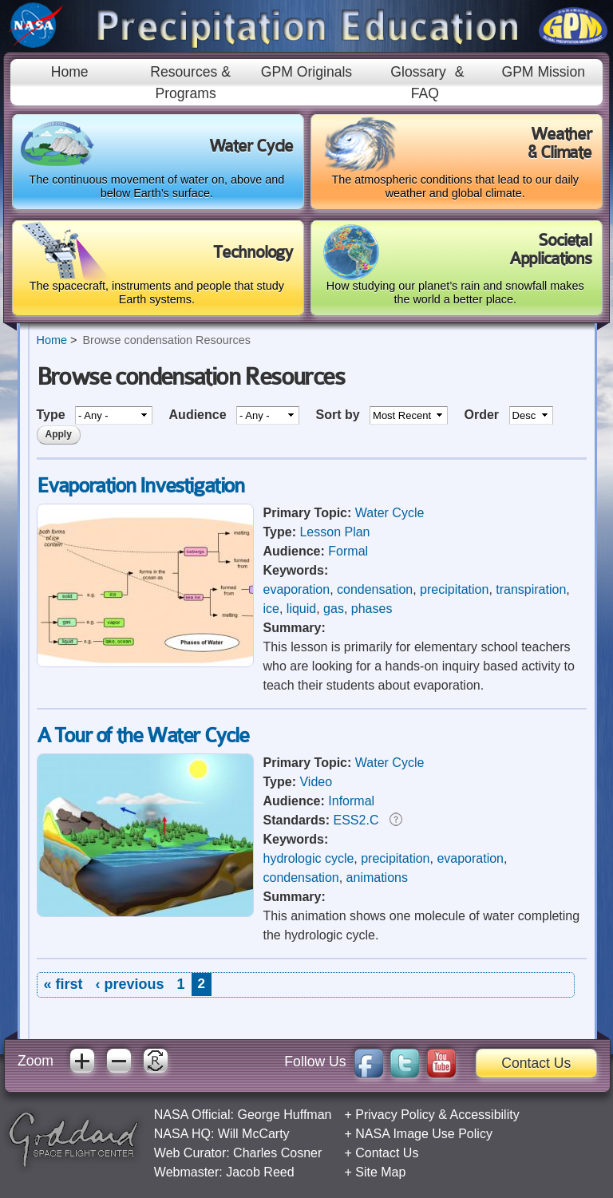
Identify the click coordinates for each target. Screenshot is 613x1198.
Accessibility (485, 1114)
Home (70, 72)
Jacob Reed (260, 1172)
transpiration (531, 589)
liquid (301, 608)
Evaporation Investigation (140, 485)
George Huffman (284, 1114)
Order (484, 414)
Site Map (380, 1172)
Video (315, 782)
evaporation (296, 589)
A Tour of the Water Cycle (143, 735)
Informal (351, 801)
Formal (348, 551)
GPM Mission (543, 72)
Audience (199, 414)
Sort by (339, 414)
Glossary (417, 72)
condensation (375, 589)
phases (372, 608)
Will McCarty (254, 1134)
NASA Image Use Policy (423, 1134)
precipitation (454, 589)
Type (53, 414)
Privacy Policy (395, 1114)
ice (271, 608)
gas (333, 608)
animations (377, 877)
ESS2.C (356, 820)
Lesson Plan (334, 532)
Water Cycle (390, 513)
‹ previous (130, 984)
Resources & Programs (190, 82)
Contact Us (536, 1063)
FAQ (425, 93)
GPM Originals (306, 72)
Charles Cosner (277, 1153)
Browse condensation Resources (166, 340)
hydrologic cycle (308, 858)
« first (63, 984)
